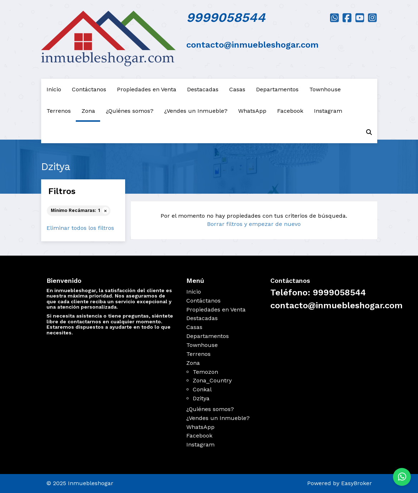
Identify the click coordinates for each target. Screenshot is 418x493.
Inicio (53, 89)
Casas (237, 89)
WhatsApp (252, 110)
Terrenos (58, 110)
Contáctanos (89, 89)
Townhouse (325, 89)
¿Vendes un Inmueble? (195, 110)
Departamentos (277, 89)
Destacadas (202, 89)
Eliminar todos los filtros (80, 227)
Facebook (290, 110)
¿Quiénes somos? (129, 110)
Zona (88, 110)
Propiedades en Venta (146, 89)
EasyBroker (356, 483)
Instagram (328, 110)
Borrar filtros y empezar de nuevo (254, 224)
